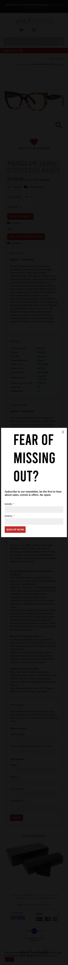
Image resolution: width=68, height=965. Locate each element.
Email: (9, 515)
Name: (9, 504)
